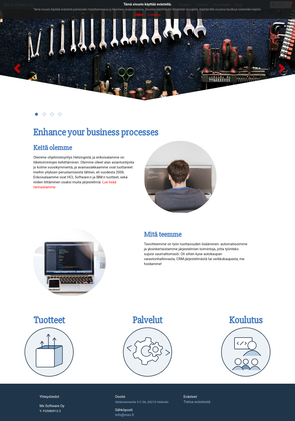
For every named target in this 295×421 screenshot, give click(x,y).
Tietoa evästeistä (196, 402)
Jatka (139, 15)
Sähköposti (124, 410)
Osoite (120, 397)
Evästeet (190, 397)
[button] (15, 65)
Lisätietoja (154, 15)
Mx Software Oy (52, 406)
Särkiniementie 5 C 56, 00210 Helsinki (141, 402)
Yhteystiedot (49, 397)
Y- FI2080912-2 (50, 411)
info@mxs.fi (124, 415)
